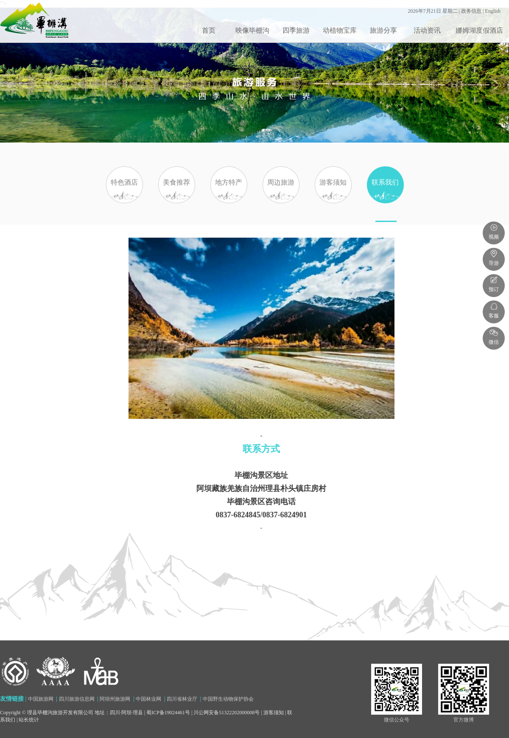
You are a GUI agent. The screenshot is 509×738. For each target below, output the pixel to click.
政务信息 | (473, 11)
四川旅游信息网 (77, 699)
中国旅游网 (40, 699)
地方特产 (228, 200)
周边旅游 (280, 200)
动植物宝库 (340, 30)
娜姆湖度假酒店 (479, 30)
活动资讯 (427, 30)
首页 (208, 30)
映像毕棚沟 (252, 30)
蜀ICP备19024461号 (168, 713)
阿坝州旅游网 (115, 699)
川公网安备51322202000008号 (226, 713)
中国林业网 (148, 699)
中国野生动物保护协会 (228, 699)
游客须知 (333, 200)
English (493, 11)
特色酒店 (124, 200)
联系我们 (385, 200)
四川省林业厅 (182, 699)
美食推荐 (176, 200)
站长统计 (29, 720)
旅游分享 (383, 30)
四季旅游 (296, 30)
